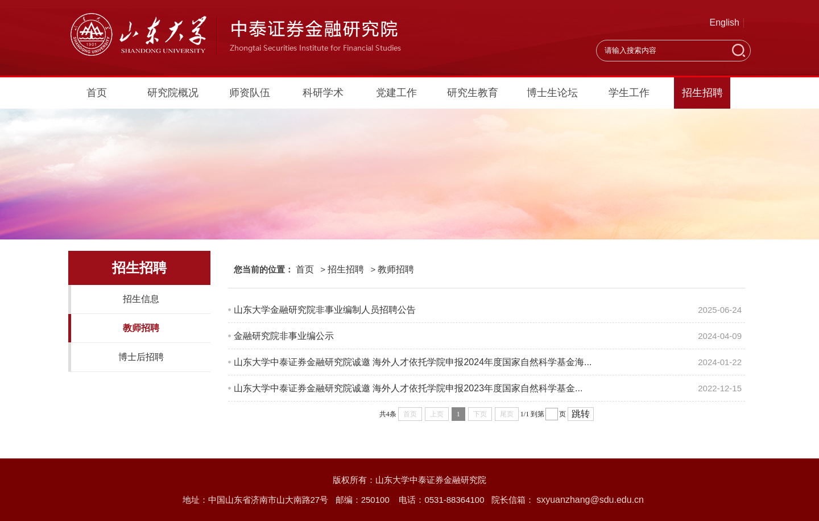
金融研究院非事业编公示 (284, 336)
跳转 (581, 414)
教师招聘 (141, 328)
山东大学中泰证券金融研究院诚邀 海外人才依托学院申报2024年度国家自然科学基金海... (413, 362)
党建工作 (396, 92)
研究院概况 (172, 92)
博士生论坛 (552, 92)
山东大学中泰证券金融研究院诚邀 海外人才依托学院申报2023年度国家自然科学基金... (408, 388)
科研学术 (323, 92)
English (724, 22)
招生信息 (141, 299)
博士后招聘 (141, 357)
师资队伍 (249, 92)
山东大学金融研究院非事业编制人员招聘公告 (325, 310)
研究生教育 (472, 92)
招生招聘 (702, 92)
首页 (96, 92)
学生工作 (629, 92)
